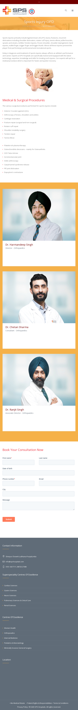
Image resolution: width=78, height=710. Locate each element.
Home (25, 26)
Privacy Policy (22, 707)
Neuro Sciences (10, 595)
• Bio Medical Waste (17, 703)
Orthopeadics (9, 633)
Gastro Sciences (10, 590)
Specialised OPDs (35, 26)
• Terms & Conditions (60, 703)
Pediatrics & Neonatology (14, 643)
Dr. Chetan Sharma (16, 327)
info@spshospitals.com (15, 561)
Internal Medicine (11, 638)
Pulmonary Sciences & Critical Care (17, 600)
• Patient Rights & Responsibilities (39, 703)
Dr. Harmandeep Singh (19, 244)
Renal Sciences (10, 605)
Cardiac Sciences (10, 585)
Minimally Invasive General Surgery (18, 648)
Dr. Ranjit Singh (14, 409)
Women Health (10, 628)
